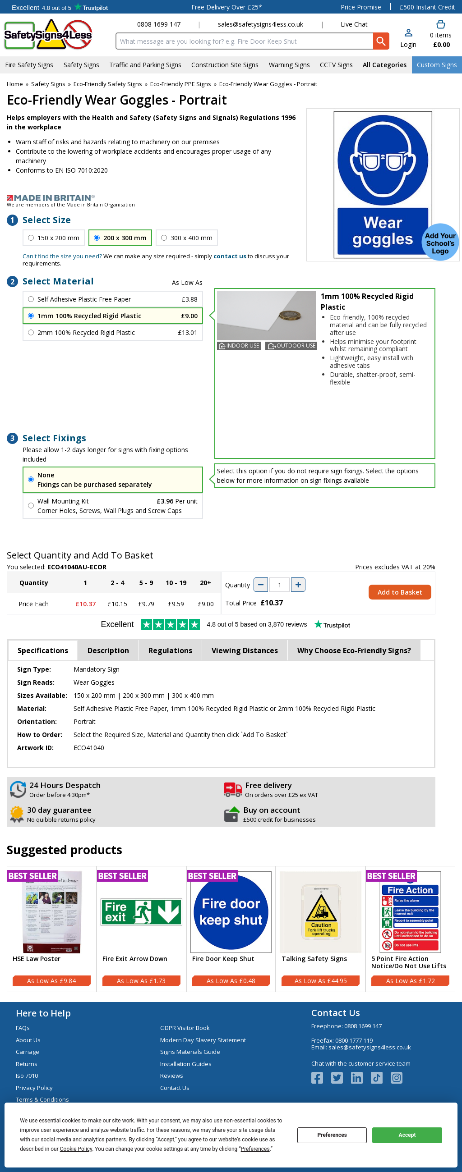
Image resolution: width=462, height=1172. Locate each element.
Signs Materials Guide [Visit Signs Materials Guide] (190, 1052)
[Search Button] (381, 41)
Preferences (332, 1135)
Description (108, 650)
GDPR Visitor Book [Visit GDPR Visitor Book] (185, 1028)
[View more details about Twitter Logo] (341, 1078)
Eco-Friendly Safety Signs (108, 84)
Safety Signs (48, 84)
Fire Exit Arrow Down (134, 959)
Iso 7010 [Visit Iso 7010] (27, 1075)
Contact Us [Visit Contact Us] (174, 1088)
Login (408, 44)
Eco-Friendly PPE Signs (180, 84)
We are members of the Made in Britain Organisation (71, 204)
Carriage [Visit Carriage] (27, 1052)
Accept (407, 1135)
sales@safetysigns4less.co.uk (260, 24)
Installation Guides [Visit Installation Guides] (186, 1064)
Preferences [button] (255, 1149)
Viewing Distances (245, 650)
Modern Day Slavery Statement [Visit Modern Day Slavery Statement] (203, 1040)
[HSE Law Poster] (52, 929)
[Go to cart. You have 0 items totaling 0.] (440, 34)
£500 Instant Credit (427, 7)
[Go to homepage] (56, 34)
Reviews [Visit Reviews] (171, 1075)
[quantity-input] (279, 584)
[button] (408, 39)
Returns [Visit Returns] (26, 1064)
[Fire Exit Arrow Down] (141, 929)
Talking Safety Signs (314, 959)
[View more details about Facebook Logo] (321, 1078)
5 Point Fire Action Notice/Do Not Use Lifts (408, 963)
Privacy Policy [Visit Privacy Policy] (34, 1088)
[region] (51, 912)
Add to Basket (400, 592)
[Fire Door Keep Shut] (231, 929)
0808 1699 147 (158, 24)
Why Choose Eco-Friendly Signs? (354, 650)
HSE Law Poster (36, 959)
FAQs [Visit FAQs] (23, 1028)
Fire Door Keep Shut (223, 959)
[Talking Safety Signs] (320, 929)
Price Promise (361, 7)
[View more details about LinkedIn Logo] (361, 1078)
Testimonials (60, 6)
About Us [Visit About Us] (28, 1040)
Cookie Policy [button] (76, 1149)
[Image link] (231, 198)
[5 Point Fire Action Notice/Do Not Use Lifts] (410, 929)
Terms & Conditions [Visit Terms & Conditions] (42, 1099)
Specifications (43, 650)
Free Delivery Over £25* (226, 7)
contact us (229, 256)
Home (15, 84)
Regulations (170, 650)
